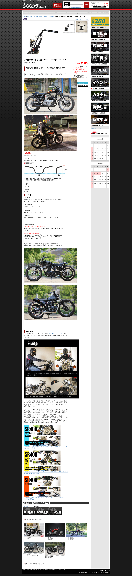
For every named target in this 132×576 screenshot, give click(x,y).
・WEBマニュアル (96, 128)
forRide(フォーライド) (56, 333)
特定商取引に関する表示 (50, 570)
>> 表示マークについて (82, 19)
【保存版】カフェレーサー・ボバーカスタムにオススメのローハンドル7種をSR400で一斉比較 (45, 446)
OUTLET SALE (38, 16)
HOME (24, 570)
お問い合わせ (61, 570)
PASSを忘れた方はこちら (76, 7)
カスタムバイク (27, 506)
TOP (24, 16)
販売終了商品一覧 (49, 16)
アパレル (29, 16)
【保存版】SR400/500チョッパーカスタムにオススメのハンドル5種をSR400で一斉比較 (44, 497)
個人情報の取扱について (34, 570)
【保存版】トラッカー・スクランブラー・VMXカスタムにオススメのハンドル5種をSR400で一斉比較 (46, 472)
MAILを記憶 (67, 7)
